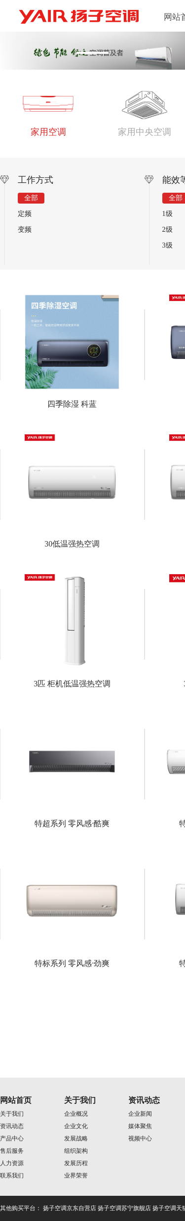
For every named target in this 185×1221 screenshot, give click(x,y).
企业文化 (76, 1126)
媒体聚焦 (140, 1126)
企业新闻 (140, 1113)
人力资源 (12, 1163)
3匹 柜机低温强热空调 (72, 683)
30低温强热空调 (72, 544)
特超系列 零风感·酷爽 (72, 823)
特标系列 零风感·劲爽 (72, 963)
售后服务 (12, 1150)
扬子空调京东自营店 (69, 1208)
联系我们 (12, 1175)
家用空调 (48, 132)
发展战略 (76, 1138)
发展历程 (76, 1163)
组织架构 (76, 1150)
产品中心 (12, 1138)
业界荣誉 (76, 1175)
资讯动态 (12, 1126)
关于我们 (12, 1113)
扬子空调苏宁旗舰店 (124, 1208)
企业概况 (76, 1113)
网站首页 (16, 1100)
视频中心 (140, 1138)
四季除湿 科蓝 (72, 404)
